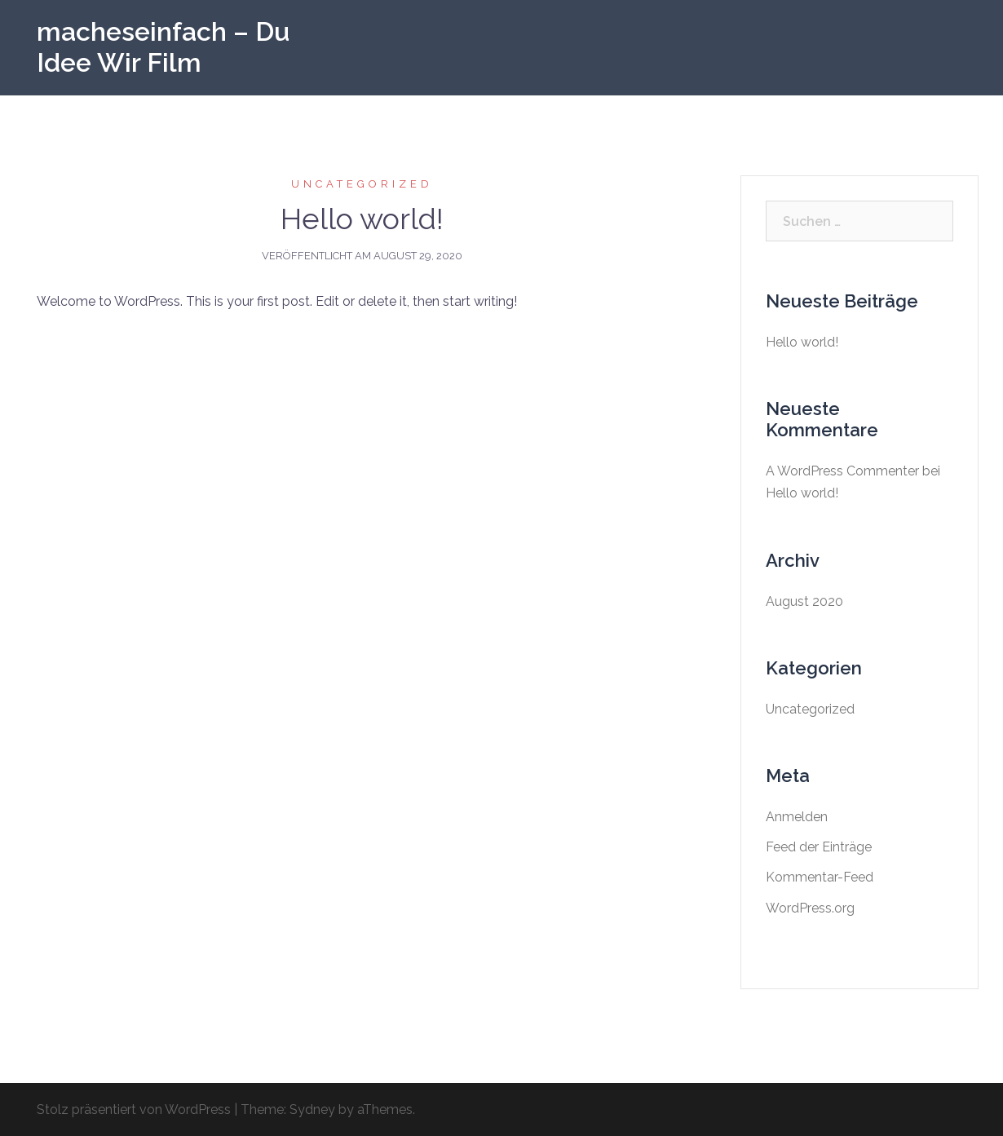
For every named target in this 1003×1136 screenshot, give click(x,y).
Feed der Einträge (819, 847)
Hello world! (362, 218)
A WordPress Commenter (842, 471)
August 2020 (804, 601)
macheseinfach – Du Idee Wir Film (163, 46)
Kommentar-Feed (819, 877)
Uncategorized (362, 184)
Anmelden (797, 816)
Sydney (312, 1109)
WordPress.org (810, 908)
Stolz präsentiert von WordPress (134, 1109)
